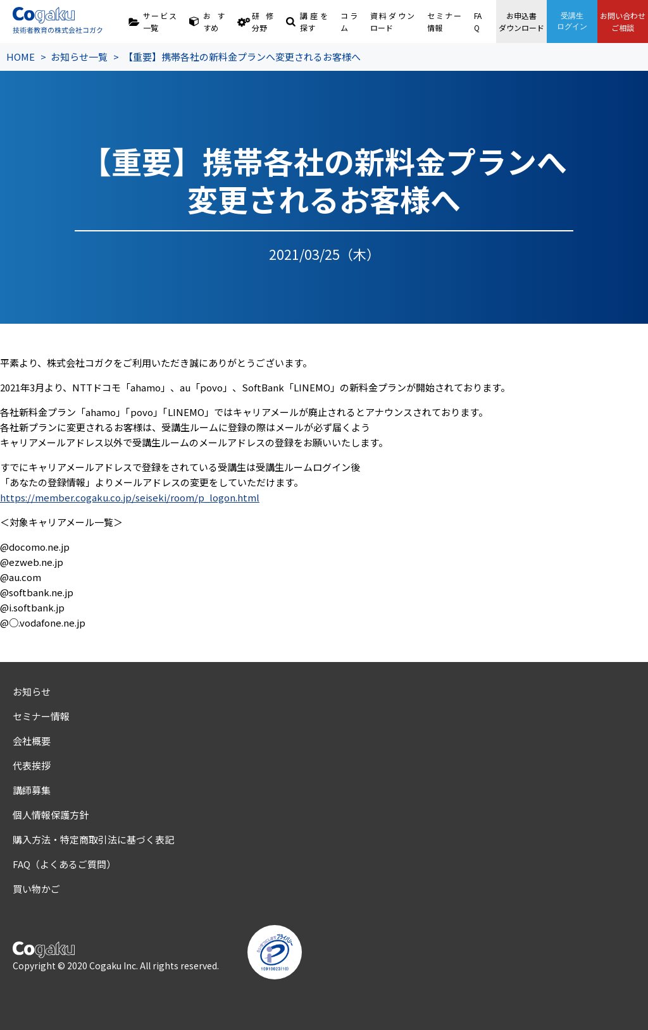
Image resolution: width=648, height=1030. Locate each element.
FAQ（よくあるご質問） (64, 864)
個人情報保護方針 (51, 814)
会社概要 (32, 740)
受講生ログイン (572, 21)
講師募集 (32, 790)
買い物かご (36, 888)
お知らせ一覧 (79, 56)
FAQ (478, 21)
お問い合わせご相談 (622, 21)
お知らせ (32, 691)
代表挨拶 (32, 765)
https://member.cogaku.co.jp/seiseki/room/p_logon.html (129, 497)
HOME (20, 56)
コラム (349, 21)
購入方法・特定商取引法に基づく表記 (93, 839)
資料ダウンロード (392, 21)
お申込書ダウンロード (521, 21)
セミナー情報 (444, 21)
